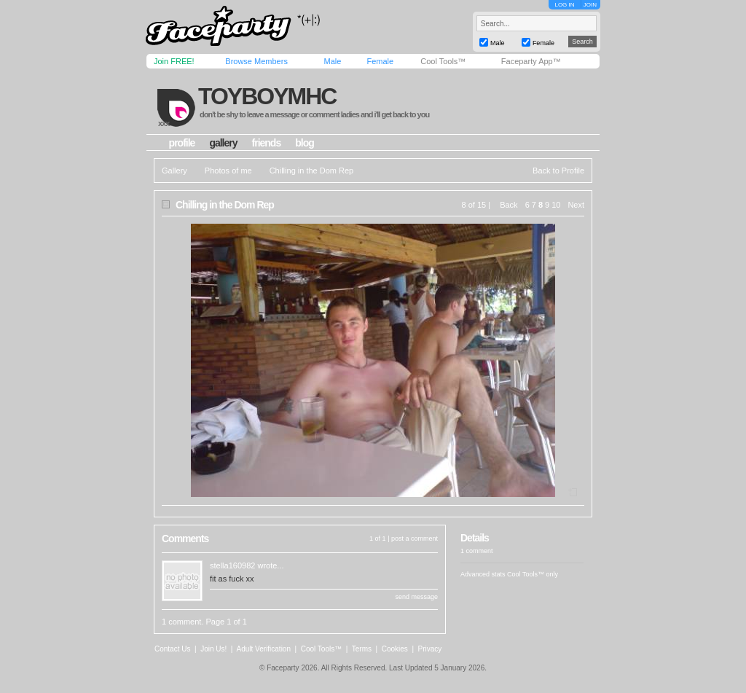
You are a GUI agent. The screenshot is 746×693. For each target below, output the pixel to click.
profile (182, 143)
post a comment (414, 538)
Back (508, 204)
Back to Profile (558, 170)
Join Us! (213, 649)
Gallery (174, 170)
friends (266, 143)
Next (576, 204)
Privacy (430, 649)
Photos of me (228, 170)
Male (332, 61)
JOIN (590, 4)
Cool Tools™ (443, 61)
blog (304, 143)
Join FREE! (174, 61)
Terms (362, 649)
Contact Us (172, 649)
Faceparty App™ (531, 61)
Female (379, 61)
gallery (223, 143)
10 (555, 204)
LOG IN (564, 4)
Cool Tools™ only (532, 574)
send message (416, 596)
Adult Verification (263, 649)
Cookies (395, 649)
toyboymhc (267, 96)
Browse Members (256, 61)
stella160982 (232, 565)
